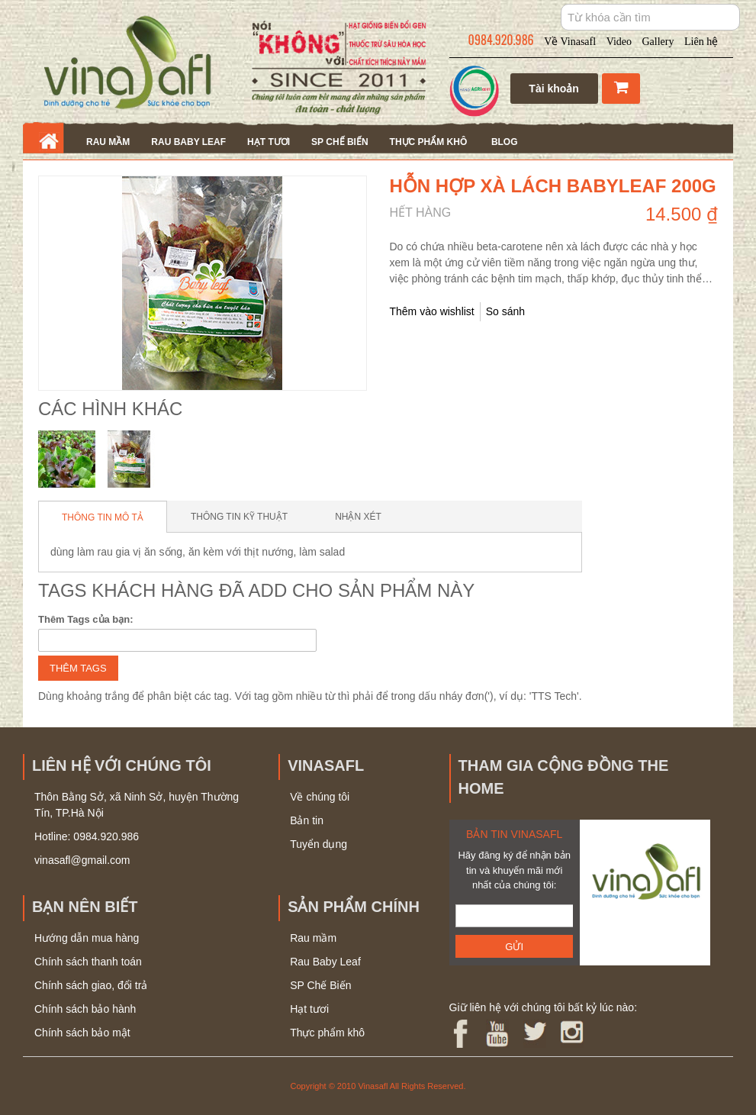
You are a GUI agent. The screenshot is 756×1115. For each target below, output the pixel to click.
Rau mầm (108, 142)
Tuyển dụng (318, 844)
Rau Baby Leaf (188, 142)
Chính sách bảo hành (85, 1009)
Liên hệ (701, 41)
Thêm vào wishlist (432, 311)
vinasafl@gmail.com (82, 860)
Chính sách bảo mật (82, 1032)
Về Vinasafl (570, 41)
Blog (504, 142)
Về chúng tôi (319, 797)
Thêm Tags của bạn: (86, 619)
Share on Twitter (618, 312)
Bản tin (306, 820)
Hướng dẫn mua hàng (86, 938)
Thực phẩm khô (429, 142)
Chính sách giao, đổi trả (90, 985)
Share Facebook (587, 312)
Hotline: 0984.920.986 (86, 836)
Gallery (658, 41)
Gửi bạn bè (557, 312)
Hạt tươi (268, 142)
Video (619, 41)
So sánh (505, 311)
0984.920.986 (501, 40)
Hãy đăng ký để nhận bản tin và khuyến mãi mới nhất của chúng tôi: (514, 870)
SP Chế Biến (339, 142)
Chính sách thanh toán (88, 961)
